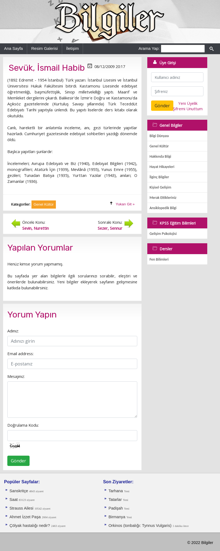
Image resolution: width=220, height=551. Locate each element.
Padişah (116, 508)
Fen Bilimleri (158, 259)
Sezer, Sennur (110, 228)
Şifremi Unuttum (188, 108)
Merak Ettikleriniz (162, 197)
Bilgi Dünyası (159, 136)
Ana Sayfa (13, 48)
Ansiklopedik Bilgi (162, 208)
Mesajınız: (16, 376)
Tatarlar (116, 499)
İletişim (72, 48)
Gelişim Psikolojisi (163, 233)
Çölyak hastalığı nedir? (29, 525)
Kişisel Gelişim (160, 187)
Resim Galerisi (44, 48)
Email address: (20, 353)
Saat (14, 499)
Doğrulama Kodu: (23, 425)
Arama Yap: (149, 48)
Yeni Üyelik (187, 103)
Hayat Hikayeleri (161, 166)
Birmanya (117, 517)
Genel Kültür (159, 146)
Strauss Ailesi (21, 508)
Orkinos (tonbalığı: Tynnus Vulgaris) (141, 525)
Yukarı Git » (125, 204)
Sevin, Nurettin (35, 228)
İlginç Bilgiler (159, 177)
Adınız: (13, 330)
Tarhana (116, 491)
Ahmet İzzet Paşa (25, 517)
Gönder (18, 461)
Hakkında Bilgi (160, 156)
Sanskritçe (19, 491)
